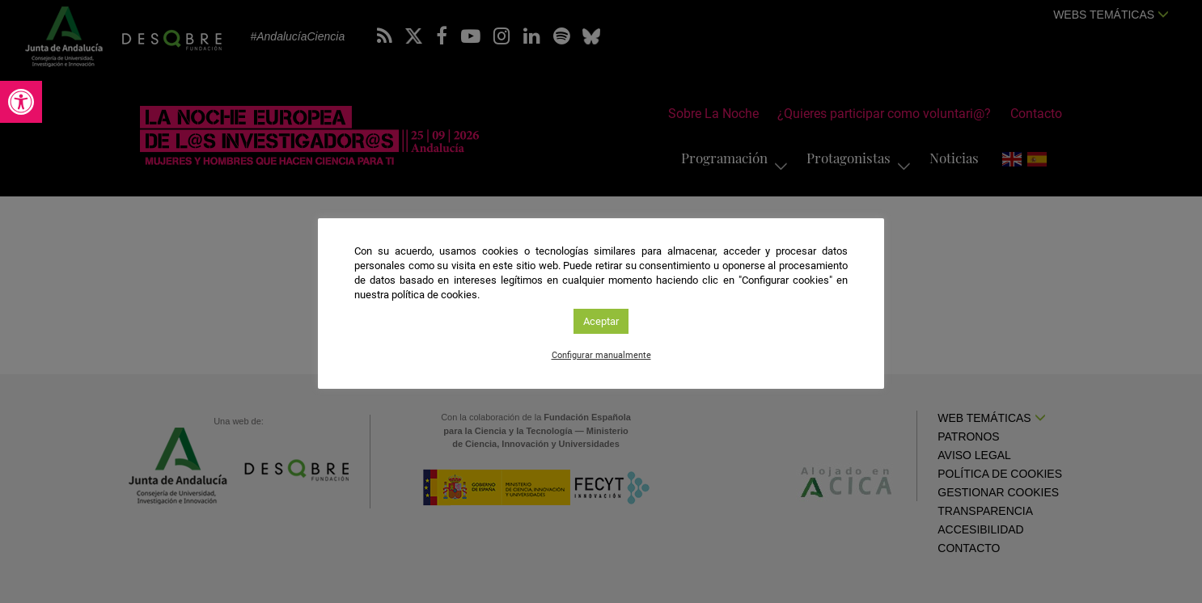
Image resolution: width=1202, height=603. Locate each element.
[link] (21, 102)
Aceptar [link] (601, 321)
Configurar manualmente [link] (601, 355)
